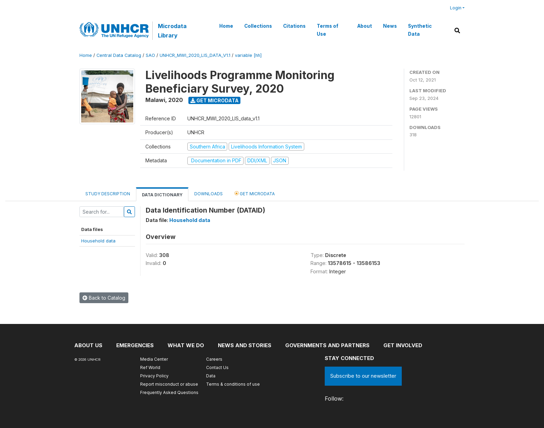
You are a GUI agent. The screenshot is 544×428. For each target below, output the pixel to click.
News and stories (244, 345)
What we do (186, 345)
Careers (214, 359)
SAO (150, 55)
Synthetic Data (420, 29)
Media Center (154, 359)
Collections (258, 26)
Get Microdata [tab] (255, 193)
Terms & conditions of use (233, 384)
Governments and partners (327, 345)
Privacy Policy (154, 375)
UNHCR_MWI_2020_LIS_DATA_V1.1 (195, 55)
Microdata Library (172, 30)
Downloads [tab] (208, 193)
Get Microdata (214, 100)
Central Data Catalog (118, 55)
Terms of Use (327, 29)
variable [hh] (248, 55)
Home (226, 26)
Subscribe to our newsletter (363, 376)
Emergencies (135, 345)
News (390, 26)
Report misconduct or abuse (169, 384)
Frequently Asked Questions (169, 392)
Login (455, 7)
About (364, 26)
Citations (294, 26)
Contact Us (217, 367)
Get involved (402, 345)
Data (210, 375)
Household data (98, 240)
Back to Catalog (104, 298)
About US (88, 345)
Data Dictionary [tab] (162, 194)
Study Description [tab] (107, 193)
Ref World (150, 367)
